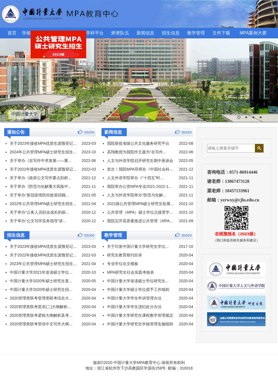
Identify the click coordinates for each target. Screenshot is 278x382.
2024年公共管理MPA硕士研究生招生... (43, 152)
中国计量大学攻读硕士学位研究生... (138, 281)
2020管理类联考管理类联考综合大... (41, 298)
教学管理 (196, 33)
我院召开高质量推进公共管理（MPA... (140, 221)
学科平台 (95, 33)
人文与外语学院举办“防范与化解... (136, 195)
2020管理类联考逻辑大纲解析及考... (41, 315)
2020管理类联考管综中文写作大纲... (41, 324)
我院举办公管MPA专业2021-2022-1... (139, 186)
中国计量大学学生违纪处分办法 (134, 306)
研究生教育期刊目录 (124, 255)
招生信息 (171, 33)
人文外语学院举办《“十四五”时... (135, 178)
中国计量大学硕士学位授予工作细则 (138, 289)
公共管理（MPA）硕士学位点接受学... (140, 212)
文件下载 (221, 33)
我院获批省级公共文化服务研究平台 (138, 143)
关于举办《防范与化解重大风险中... (40, 186)
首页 (12, 33)
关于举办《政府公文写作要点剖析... (40, 178)
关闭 (79, 59)
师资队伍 (120, 33)
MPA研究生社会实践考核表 (130, 272)
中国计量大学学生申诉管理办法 (134, 298)
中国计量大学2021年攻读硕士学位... (41, 272)
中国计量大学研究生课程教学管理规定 (140, 315)
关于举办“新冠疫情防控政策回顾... (39, 195)
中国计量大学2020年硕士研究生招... (41, 289)
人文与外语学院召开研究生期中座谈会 (140, 160)
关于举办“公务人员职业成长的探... (39, 212)
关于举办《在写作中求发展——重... (40, 160)
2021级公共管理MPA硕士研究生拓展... (140, 203)
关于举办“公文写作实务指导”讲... (38, 221)
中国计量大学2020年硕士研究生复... (41, 281)
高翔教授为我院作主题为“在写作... (136, 152)
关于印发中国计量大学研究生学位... (138, 246)
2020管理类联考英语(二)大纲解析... (40, 306)
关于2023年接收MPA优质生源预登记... (43, 143)
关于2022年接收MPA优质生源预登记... (43, 169)
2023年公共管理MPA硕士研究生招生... (43, 263)
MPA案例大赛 (253, 33)
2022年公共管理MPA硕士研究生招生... (43, 203)
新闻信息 (145, 33)
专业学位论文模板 (122, 263)
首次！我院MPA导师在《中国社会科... (140, 169)
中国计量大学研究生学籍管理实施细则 (140, 324)
